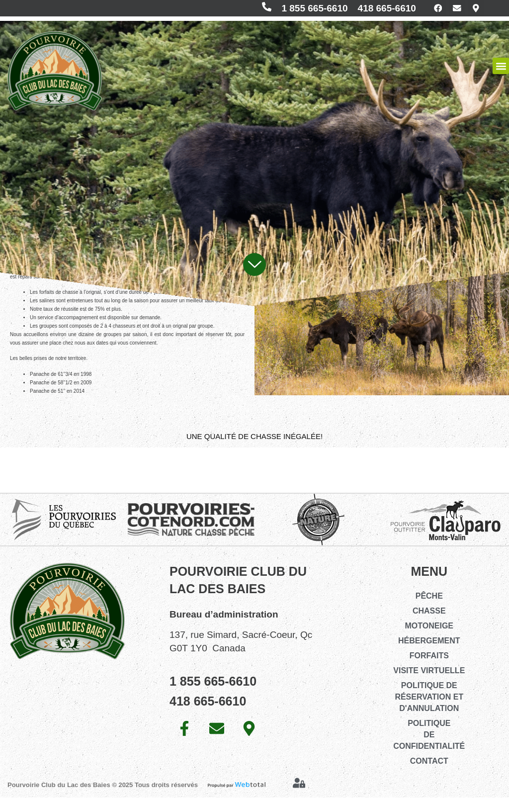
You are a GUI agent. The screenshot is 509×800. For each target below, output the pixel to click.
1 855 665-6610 (307, 9)
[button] (501, 68)
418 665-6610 (379, 9)
